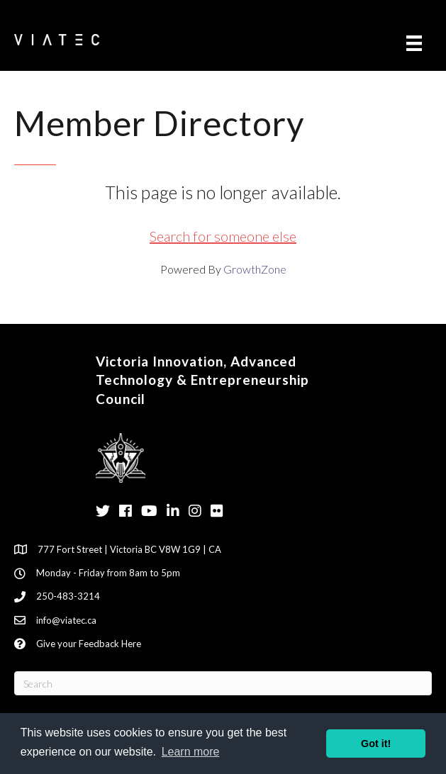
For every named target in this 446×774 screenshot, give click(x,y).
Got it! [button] (376, 743)
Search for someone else (223, 236)
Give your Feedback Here (88, 643)
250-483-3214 (68, 596)
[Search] (223, 683)
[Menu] (414, 43)
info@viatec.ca (66, 620)
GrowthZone (254, 269)
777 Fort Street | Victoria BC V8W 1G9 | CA (129, 549)
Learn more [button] (191, 752)
